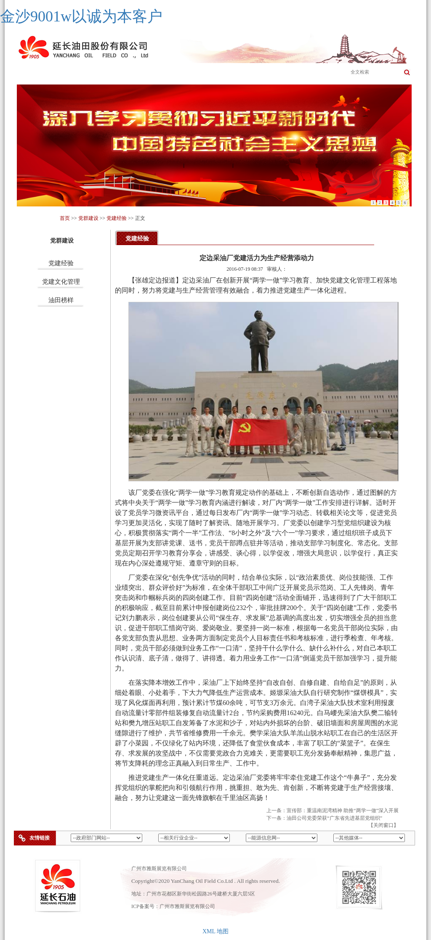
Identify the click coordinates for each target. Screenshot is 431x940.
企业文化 (155, 73)
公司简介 (75, 73)
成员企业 (195, 73)
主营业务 (115, 73)
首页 (35, 73)
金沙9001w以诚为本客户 (81, 16)
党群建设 (315, 73)
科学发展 (275, 73)
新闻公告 (235, 73)
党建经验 (116, 218)
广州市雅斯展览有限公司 (187, 906)
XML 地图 (215, 931)
